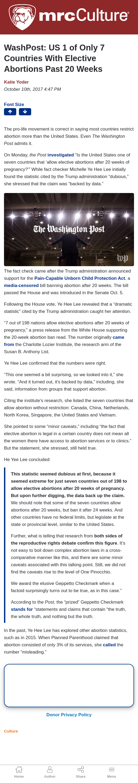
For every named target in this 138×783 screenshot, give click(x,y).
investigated (60, 155)
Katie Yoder (16, 82)
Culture (11, 731)
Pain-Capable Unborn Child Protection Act (79, 278)
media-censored (21, 285)
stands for (22, 609)
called (109, 644)
